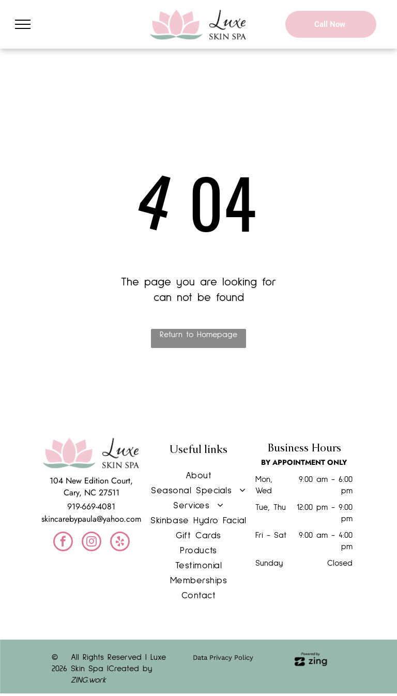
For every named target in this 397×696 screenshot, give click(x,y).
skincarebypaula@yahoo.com (91, 519)
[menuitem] (198, 475)
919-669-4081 (91, 506)
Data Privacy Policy (223, 657)
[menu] (22, 24)
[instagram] (91, 543)
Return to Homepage (198, 334)
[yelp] (120, 543)
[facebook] (63, 543)
